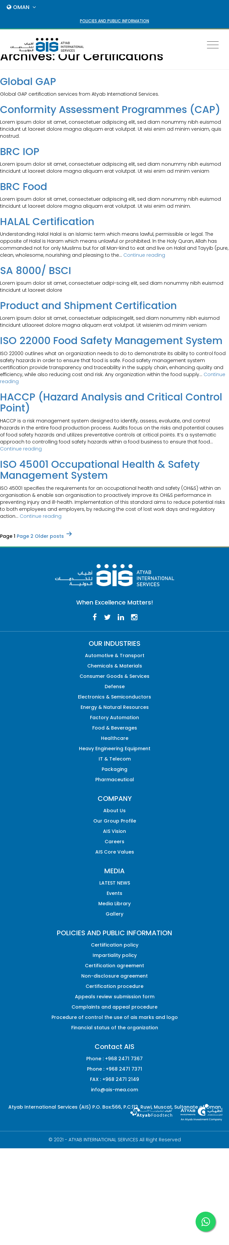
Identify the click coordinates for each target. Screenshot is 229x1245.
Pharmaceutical (114, 779)
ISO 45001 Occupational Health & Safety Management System (100, 469)
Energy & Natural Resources (115, 707)
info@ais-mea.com (114, 1089)
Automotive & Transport (114, 655)
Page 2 (25, 536)
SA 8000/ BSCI (35, 271)
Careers (114, 841)
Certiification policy (114, 945)
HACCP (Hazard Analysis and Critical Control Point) (111, 402)
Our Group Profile (114, 821)
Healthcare (114, 738)
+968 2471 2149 (120, 1079)
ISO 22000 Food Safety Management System (111, 341)
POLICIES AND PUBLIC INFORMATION (114, 21)
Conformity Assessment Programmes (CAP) (110, 110)
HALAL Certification (47, 222)
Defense (115, 686)
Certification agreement (114, 965)
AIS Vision (114, 831)
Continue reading (144, 255)
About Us (114, 810)
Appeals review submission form (114, 996)
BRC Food (23, 187)
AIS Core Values (114, 852)
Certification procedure (114, 986)
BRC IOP (19, 152)
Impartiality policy (115, 955)
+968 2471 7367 (124, 1058)
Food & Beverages (114, 728)
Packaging (114, 769)
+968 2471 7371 (124, 1069)
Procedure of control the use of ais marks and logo (114, 1017)
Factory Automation (114, 717)
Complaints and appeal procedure (114, 1007)
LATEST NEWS (114, 883)
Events (114, 893)
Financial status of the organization (114, 1027)
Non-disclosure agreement (114, 976)
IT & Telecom (115, 759)
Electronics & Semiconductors (114, 697)
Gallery (114, 914)
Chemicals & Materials (114, 666)
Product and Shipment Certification (88, 306)
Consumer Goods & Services (114, 676)
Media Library (114, 903)
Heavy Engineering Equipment (114, 748)
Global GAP (28, 82)
